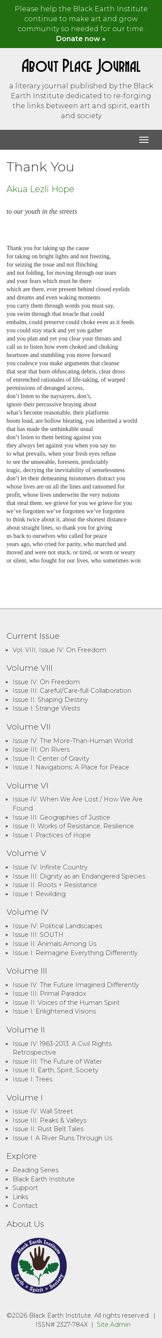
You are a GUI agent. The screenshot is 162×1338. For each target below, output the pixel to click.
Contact (25, 1205)
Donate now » (81, 39)
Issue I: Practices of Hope (52, 835)
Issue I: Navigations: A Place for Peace (71, 767)
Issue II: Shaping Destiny (50, 700)
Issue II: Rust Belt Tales (48, 1129)
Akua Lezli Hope (40, 189)
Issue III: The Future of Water (57, 1061)
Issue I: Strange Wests (46, 708)
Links (20, 1197)
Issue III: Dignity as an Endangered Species (79, 876)
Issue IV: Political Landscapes (57, 926)
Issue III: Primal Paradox (49, 993)
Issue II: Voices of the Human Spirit (66, 1003)
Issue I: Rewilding (39, 894)
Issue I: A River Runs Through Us (62, 1138)
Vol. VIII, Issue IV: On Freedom (59, 650)
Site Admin (113, 1324)
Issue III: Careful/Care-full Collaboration (72, 691)
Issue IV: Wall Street (43, 1111)
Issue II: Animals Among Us (54, 944)
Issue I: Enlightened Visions (54, 1011)
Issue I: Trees (32, 1079)
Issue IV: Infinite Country (50, 867)
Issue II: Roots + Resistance (55, 885)
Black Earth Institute (44, 1179)
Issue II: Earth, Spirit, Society (55, 1070)
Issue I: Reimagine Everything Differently (75, 953)
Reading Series (35, 1170)
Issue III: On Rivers (41, 749)
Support (25, 1188)
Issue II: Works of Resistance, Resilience (73, 826)
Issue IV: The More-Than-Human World (73, 741)
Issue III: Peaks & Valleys (49, 1120)
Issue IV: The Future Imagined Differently (76, 985)
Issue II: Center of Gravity (51, 758)
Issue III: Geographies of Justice (61, 817)
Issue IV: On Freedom (46, 682)
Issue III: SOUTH (38, 935)
